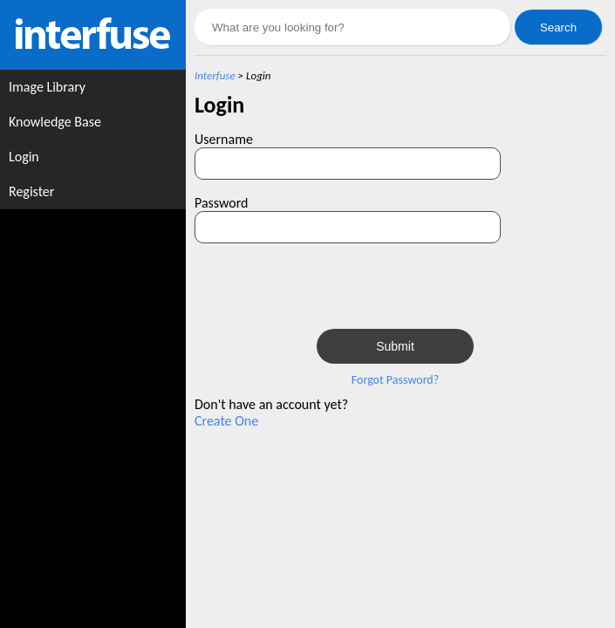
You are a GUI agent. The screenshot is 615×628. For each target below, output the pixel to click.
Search (558, 27)
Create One (226, 421)
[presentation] (449, 286)
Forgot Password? (395, 379)
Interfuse (215, 75)
